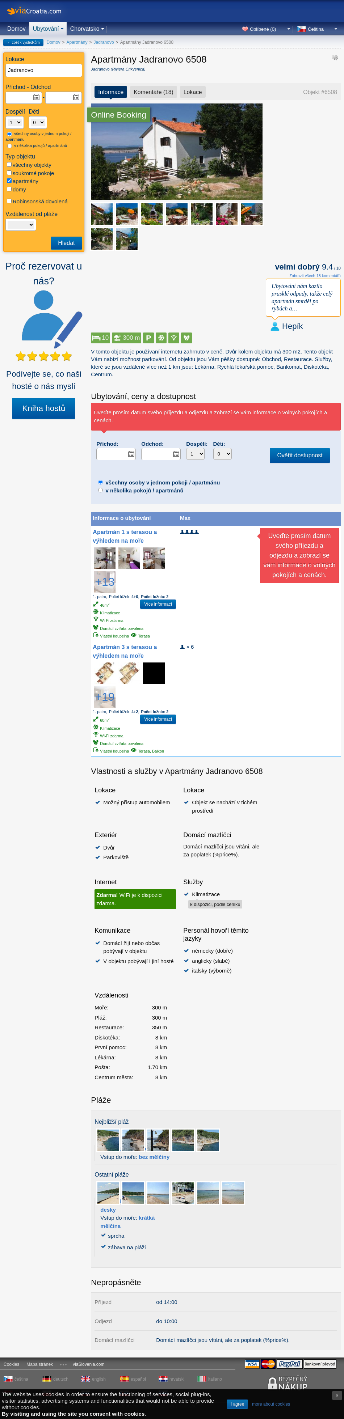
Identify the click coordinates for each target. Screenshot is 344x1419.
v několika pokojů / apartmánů (37, 145)
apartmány (22, 181)
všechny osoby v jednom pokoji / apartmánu (38, 136)
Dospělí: (196, 444)
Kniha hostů (43, 408)
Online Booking (118, 114)
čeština (21, 1379)
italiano (215, 1379)
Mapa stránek (39, 1364)
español (138, 1379)
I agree (237, 1404)
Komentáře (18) (153, 92)
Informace (110, 92)
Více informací (158, 604)
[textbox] (44, 70)
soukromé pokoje (30, 173)
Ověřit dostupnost (299, 455)
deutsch (60, 1379)
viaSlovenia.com (88, 1364)
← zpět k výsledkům (23, 43)
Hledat (66, 243)
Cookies (11, 1364)
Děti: (219, 444)
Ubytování (46, 29)
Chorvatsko (85, 29)
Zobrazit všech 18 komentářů (315, 276)
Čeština (316, 29)
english (99, 1379)
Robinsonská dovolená (37, 201)
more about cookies (271, 1404)
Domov (16, 29)
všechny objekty (29, 165)
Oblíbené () (263, 29)
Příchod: (107, 444)
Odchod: (152, 444)
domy (16, 189)
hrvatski (176, 1379)
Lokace (193, 92)
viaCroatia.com (42, 11)
